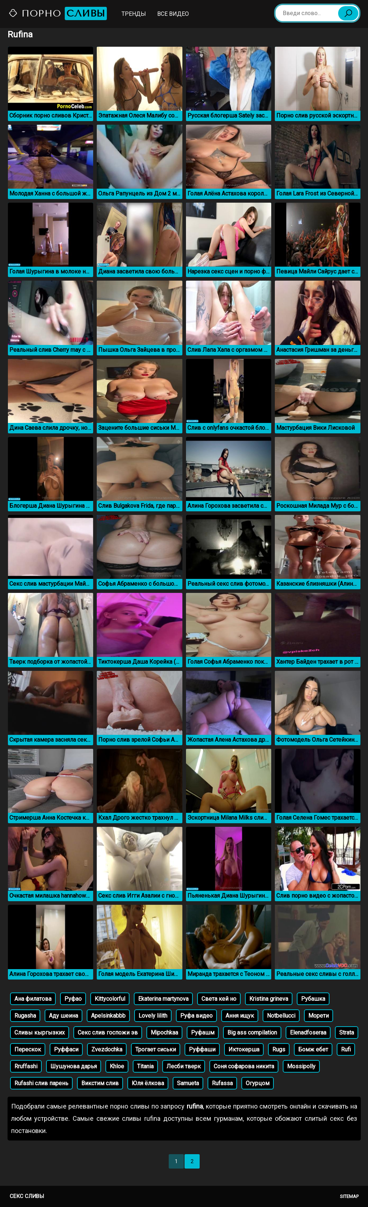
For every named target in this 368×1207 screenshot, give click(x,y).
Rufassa (222, 1083)
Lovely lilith (152, 1015)
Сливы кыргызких (39, 1032)
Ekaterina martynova (163, 998)
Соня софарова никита (244, 1066)
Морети (318, 1015)
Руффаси (66, 1049)
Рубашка (313, 998)
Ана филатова (32, 998)
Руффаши (202, 1049)
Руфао (73, 998)
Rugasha (25, 1015)
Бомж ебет (313, 1049)
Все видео (173, 13)
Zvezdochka (106, 1049)
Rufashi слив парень (41, 1083)
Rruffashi (25, 1066)
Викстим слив (100, 1083)
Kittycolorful (110, 998)
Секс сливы (27, 1196)
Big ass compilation (252, 1032)
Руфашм (202, 1032)
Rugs (278, 1049)
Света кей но (218, 998)
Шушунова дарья (73, 1066)
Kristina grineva (268, 998)
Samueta (188, 1083)
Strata (346, 1032)
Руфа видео (196, 1015)
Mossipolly (301, 1066)
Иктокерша (243, 1049)
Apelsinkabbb (108, 1015)
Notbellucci (281, 1015)
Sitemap (349, 1196)
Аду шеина (63, 1015)
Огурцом (257, 1083)
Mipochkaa (164, 1032)
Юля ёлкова (148, 1083)
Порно (57, 13)
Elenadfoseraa (308, 1032)
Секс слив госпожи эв (108, 1032)
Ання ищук (240, 1015)
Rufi (346, 1049)
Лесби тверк (184, 1066)
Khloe (117, 1066)
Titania (145, 1066)
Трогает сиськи (155, 1049)
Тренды (134, 13)
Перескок (27, 1049)
